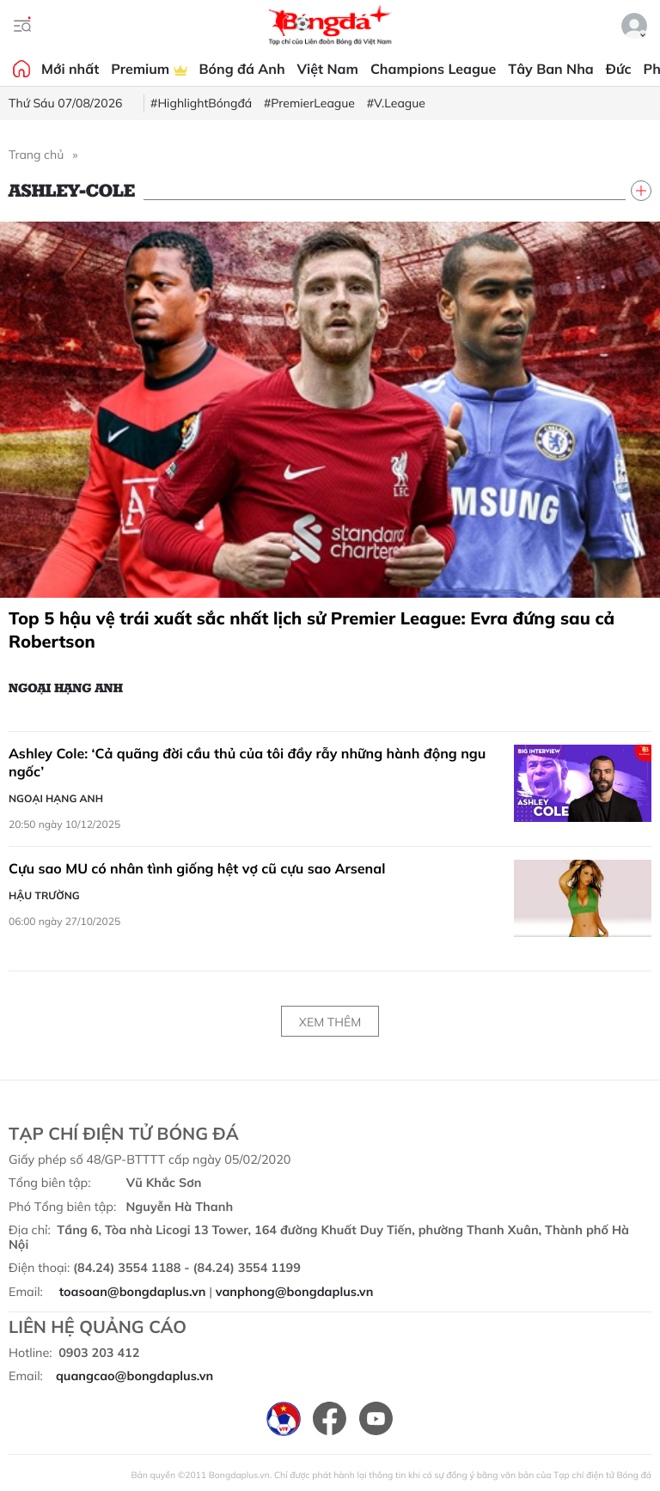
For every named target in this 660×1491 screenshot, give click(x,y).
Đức (619, 68)
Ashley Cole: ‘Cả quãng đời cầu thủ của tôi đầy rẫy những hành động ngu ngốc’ (247, 763)
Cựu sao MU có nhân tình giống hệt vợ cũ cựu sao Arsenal (197, 868)
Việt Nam (327, 68)
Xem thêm (330, 1022)
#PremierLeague (309, 103)
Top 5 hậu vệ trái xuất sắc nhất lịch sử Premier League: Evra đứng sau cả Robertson (311, 629)
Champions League (433, 68)
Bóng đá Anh (242, 68)
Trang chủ (36, 154)
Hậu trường (44, 895)
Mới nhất (70, 68)
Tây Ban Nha (551, 68)
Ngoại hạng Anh (66, 687)
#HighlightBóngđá (201, 103)
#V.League (396, 103)
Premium (148, 68)
